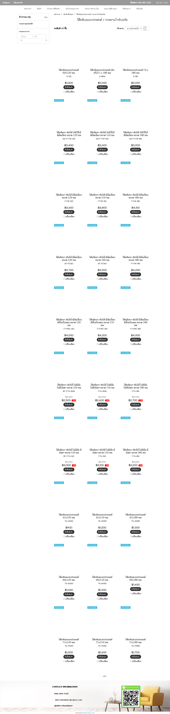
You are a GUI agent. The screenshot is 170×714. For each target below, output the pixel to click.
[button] (148, 9)
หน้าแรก (27, 9)
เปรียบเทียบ (69, 91)
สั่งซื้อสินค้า (69, 87)
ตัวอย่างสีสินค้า (53, 9)
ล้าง (46, 17)
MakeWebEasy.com (89, 713)
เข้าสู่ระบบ (6, 3)
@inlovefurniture (63, 706)
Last (104, 676)
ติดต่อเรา (127, 9)
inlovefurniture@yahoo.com (67, 700)
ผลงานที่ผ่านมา (110, 9)
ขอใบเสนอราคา (72, 9)
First (100, 676)
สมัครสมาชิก (18, 3)
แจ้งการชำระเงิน (92, 9)
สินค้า (39, 9)
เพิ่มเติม (139, 9)
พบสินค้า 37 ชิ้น (60, 28)
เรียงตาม (121, 28)
